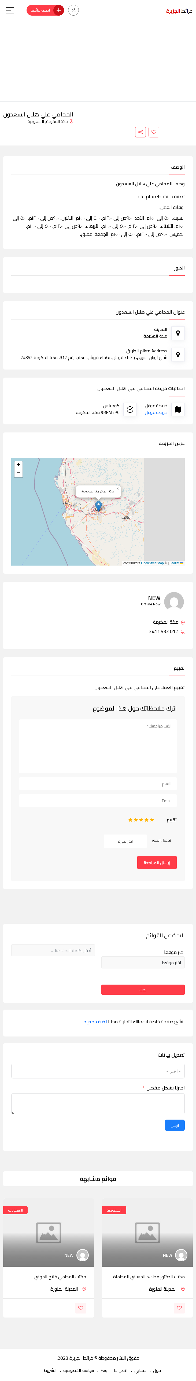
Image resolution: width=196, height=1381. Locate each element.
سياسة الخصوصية (78, 1370)
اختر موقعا (174, 952)
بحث (142, 990)
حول (157, 1370)
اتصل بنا (121, 1370)
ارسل (175, 1125)
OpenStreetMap (152, 563)
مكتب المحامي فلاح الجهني (60, 1276)
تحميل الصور (161, 840)
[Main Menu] (10, 10)
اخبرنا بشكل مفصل (165, 1088)
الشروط (50, 1370)
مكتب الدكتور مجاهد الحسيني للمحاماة (149, 1276)
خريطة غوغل (156, 412)
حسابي (140, 1370)
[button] (98, 506)
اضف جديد (95, 1022)
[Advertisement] (98, 61)
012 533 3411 (167, 631)
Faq (104, 1370)
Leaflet (176, 563)
